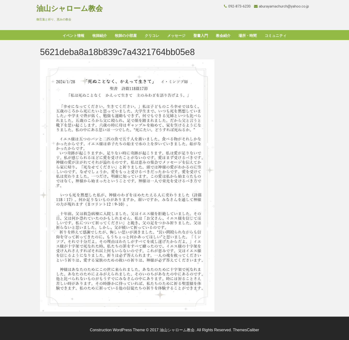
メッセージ (176, 35)
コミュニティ (275, 35)
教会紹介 (223, 35)
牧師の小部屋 (126, 35)
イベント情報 (73, 35)
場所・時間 (247, 35)
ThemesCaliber (246, 330)
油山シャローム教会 (69, 8)
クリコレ (152, 35)
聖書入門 (200, 35)
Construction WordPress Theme (117, 330)
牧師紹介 (99, 35)
